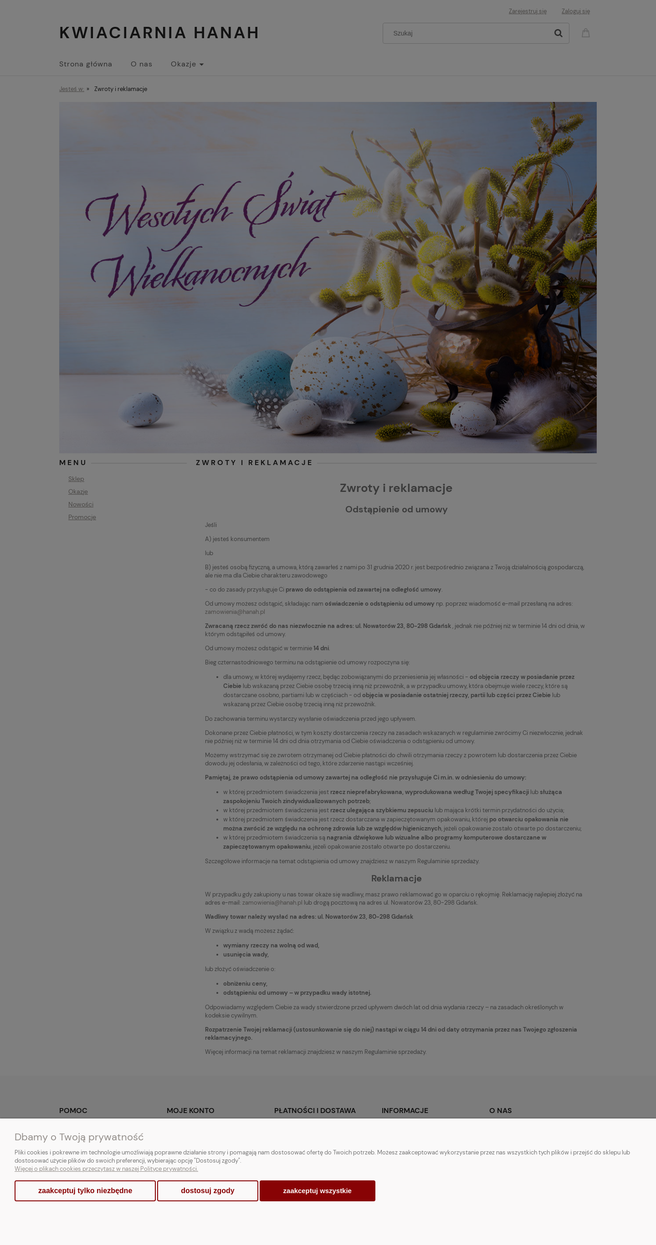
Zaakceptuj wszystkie (317, 1190)
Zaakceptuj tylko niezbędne (85, 1190)
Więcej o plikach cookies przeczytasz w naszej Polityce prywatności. (106, 1169)
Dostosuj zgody (207, 1190)
